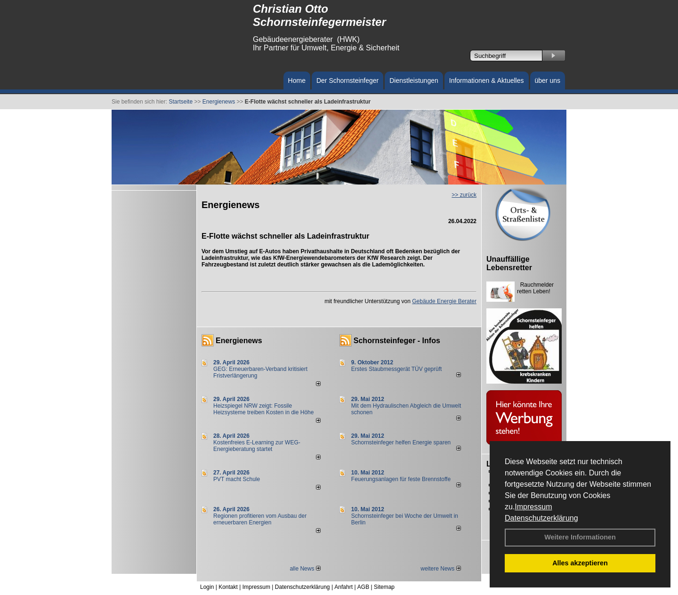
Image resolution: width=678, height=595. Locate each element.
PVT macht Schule (236, 479)
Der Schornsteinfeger (347, 80)
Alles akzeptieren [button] (580, 563)
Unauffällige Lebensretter (509, 263)
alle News (305, 568)
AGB (363, 587)
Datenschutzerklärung (541, 518)
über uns (547, 80)
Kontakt (228, 587)
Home (297, 80)
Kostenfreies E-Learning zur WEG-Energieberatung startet (256, 445)
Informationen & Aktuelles (486, 80)
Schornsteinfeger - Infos (397, 341)
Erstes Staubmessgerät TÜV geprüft (396, 369)
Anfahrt (343, 587)
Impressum (533, 507)
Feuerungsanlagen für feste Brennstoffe (401, 479)
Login (207, 587)
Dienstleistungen (413, 80)
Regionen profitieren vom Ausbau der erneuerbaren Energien (260, 519)
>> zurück (464, 195)
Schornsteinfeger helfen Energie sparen (401, 442)
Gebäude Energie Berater (444, 301)
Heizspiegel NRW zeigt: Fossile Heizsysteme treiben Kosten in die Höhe (263, 409)
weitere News (440, 568)
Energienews (239, 341)
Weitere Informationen (580, 537)
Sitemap (384, 587)
